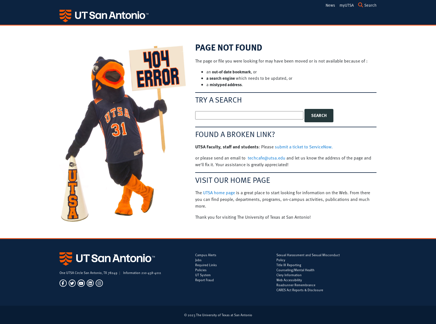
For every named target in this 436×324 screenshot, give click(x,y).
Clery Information (289, 274)
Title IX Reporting (288, 264)
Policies (201, 269)
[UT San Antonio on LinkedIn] (90, 283)
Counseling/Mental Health (295, 269)
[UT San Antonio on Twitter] (72, 283)
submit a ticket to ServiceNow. (304, 146)
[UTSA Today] (330, 4)
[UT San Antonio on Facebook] (64, 283)
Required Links (206, 264)
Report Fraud (204, 279)
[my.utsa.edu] (347, 4)
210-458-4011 (151, 272)
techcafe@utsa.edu (266, 157)
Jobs (198, 259)
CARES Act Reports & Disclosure (299, 289)
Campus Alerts (205, 254)
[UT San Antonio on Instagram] (99, 283)
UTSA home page (219, 192)
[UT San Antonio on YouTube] (81, 283)
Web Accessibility (289, 279)
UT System (203, 274)
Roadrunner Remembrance (295, 284)
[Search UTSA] (367, 4)
